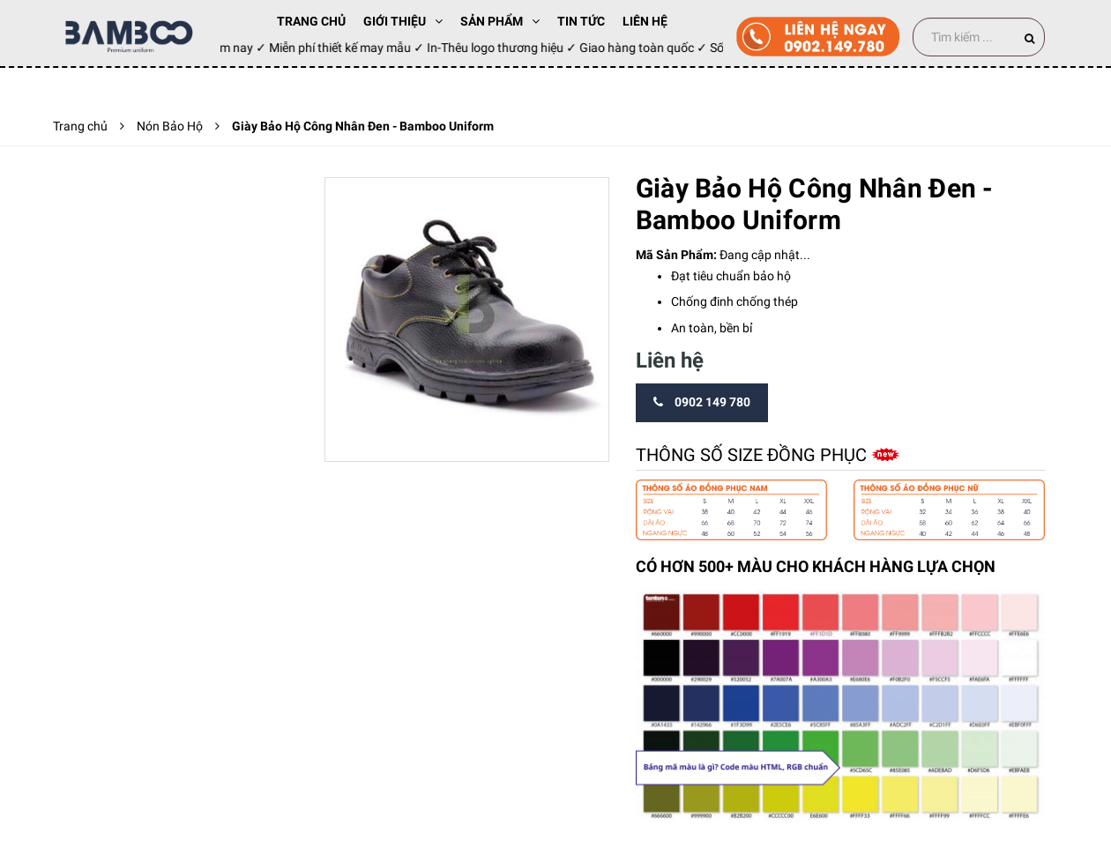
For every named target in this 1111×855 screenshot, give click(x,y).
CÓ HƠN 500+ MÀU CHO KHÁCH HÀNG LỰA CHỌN (815, 566)
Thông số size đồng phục (753, 454)
